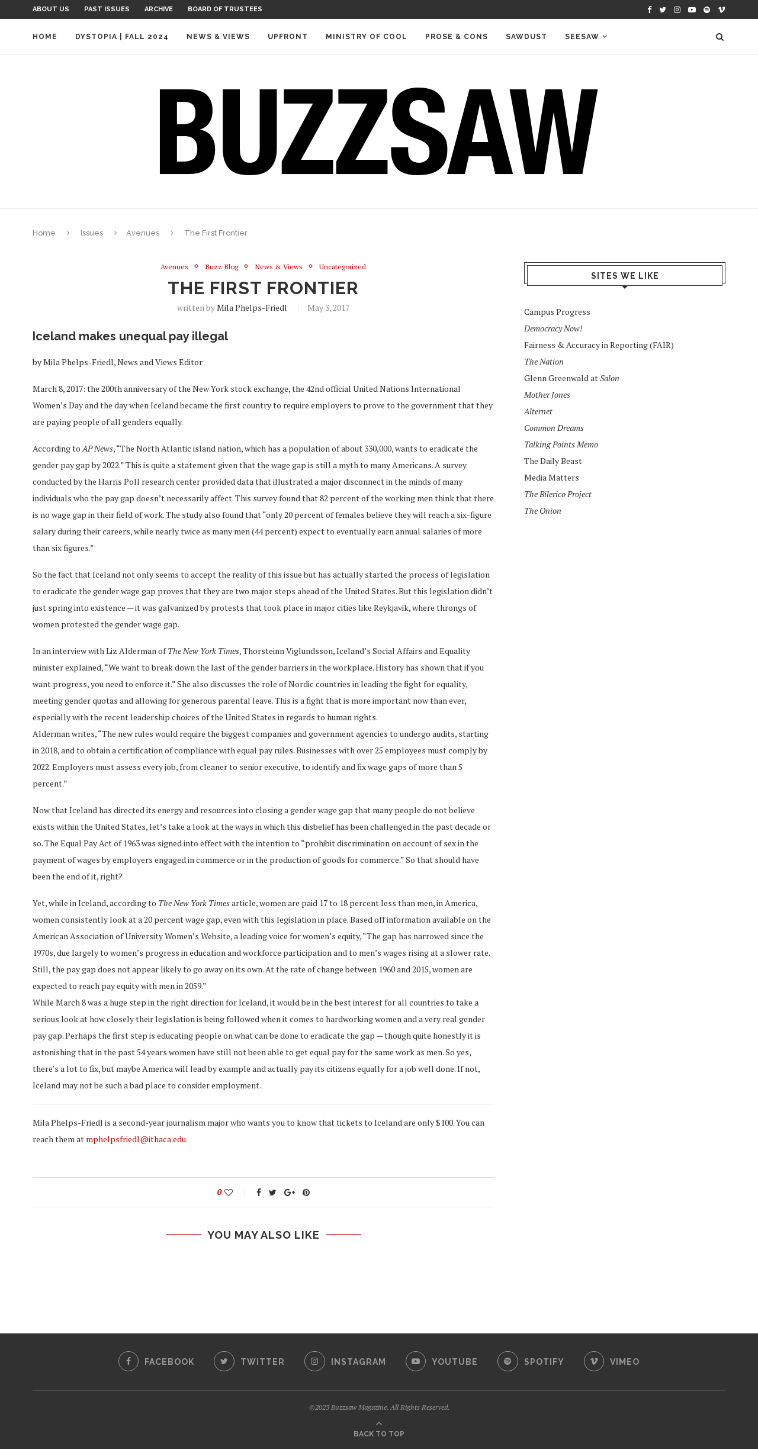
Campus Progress (557, 311)
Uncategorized (346, 267)
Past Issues (107, 9)
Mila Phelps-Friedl (252, 308)
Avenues (142, 232)
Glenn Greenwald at (571, 378)
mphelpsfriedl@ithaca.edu (136, 1139)
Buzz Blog (219, 267)
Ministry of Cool (366, 37)
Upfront (288, 37)
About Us (51, 9)
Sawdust (526, 37)
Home (45, 37)
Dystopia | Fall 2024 (122, 37)
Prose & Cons (456, 37)
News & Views (218, 37)
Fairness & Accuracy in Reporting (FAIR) (599, 344)
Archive (158, 9)
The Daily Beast (553, 460)
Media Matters (551, 477)
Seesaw (582, 37)
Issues (92, 232)
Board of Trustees (225, 9)
